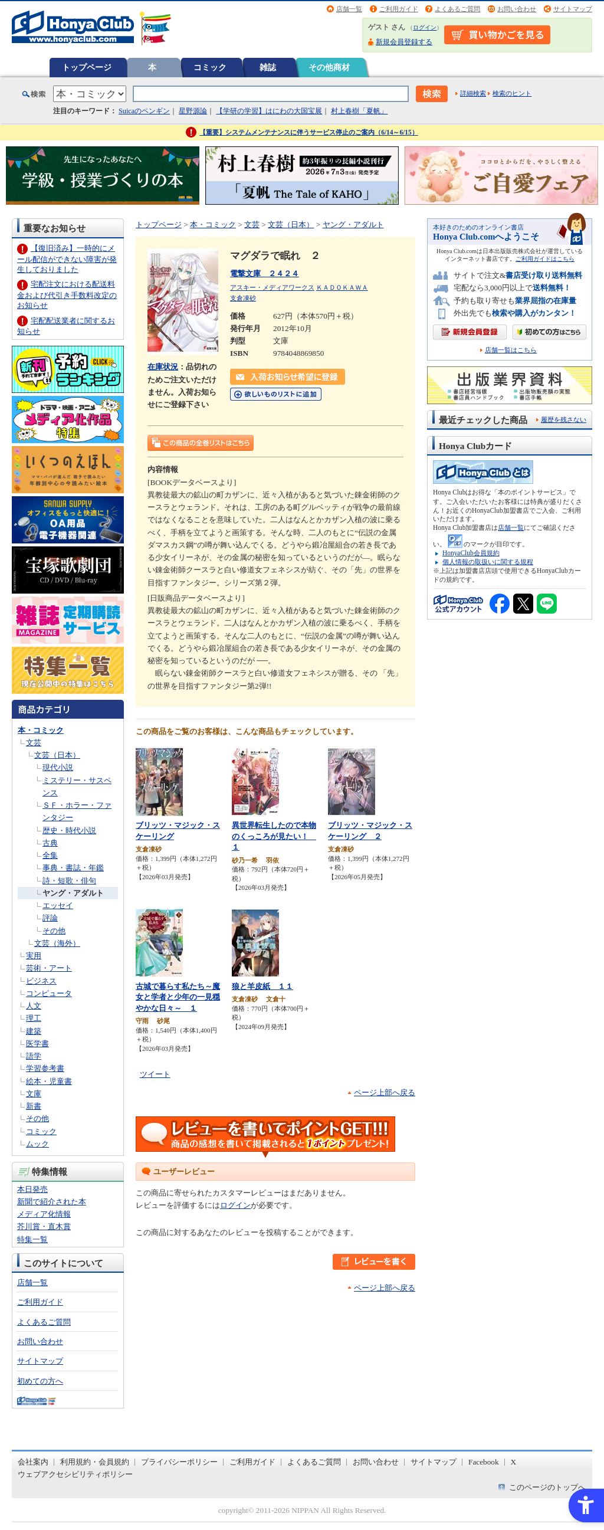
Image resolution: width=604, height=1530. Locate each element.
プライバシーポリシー (179, 1461)
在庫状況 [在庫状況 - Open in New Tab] (162, 366)
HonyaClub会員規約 (471, 552)
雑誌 (268, 67)
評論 (50, 917)
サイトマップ (572, 8)
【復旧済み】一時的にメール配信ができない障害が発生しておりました (67, 259)
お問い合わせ (516, 8)
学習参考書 (45, 1068)
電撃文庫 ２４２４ (264, 273)
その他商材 (329, 67)
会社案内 (33, 1461)
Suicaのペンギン (144, 111)
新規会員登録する (404, 42)
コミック (209, 67)
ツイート (155, 1074)
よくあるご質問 (457, 8)
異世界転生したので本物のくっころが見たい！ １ (274, 836)
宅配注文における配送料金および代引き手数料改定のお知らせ (67, 295)
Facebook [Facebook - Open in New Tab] (483, 1461)
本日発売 (32, 1189)
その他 (53, 930)
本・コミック (41, 730)
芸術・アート (49, 968)
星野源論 (193, 111)
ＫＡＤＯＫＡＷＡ (342, 287)
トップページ (86, 67)
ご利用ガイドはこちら (545, 258)
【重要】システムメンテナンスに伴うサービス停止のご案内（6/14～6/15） (308, 132)
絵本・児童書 (49, 1081)
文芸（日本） (57, 755)
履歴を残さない (563, 419)
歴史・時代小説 (69, 830)
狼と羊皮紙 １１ (262, 986)
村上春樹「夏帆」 (359, 111)
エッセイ (57, 905)
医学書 (37, 1043)
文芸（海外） (57, 943)
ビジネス (41, 981)
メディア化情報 (44, 1214)
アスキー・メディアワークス (272, 287)
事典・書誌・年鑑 (73, 867)
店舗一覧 (349, 8)
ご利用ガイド (398, 8)
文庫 (33, 1093)
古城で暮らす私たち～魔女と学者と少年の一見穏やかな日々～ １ (178, 997)
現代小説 (57, 767)
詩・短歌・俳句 (69, 880)
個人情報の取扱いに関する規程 (487, 561)
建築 (33, 1031)
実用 (33, 955)
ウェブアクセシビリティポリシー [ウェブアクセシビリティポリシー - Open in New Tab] (75, 1474)
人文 (33, 1005)
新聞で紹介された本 (51, 1201)
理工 (33, 1018)
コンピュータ (49, 993)
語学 (33, 1055)
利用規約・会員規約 (94, 1461)
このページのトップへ (547, 1487)
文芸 (33, 742)
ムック (37, 1143)
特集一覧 (32, 1239)
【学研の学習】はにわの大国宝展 (269, 111)
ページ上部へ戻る (384, 1092)
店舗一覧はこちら (511, 350)
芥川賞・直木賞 (44, 1226)
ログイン (424, 27)
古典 (50, 842)
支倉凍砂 (243, 298)
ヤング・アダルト (73, 893)
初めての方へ (40, 1381)
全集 (50, 855)
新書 (33, 1106)
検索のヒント (512, 93)
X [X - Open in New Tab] (514, 1461)
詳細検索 (473, 93)
